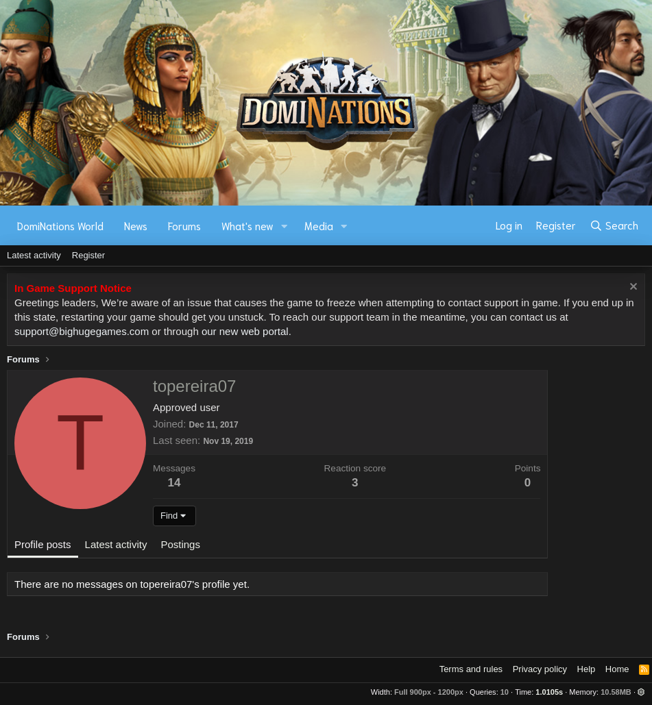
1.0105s (549, 692)
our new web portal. (246, 331)
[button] (284, 225)
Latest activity (34, 255)
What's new (247, 225)
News (135, 225)
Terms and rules (471, 669)
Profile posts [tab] (42, 544)
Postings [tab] (180, 544)
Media (318, 225)
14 (174, 482)
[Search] (614, 225)
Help (586, 669)
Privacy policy (540, 669)
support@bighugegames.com (81, 331)
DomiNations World (60, 225)
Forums (184, 225)
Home (617, 669)
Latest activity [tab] (116, 544)
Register (88, 255)
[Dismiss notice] (632, 288)
